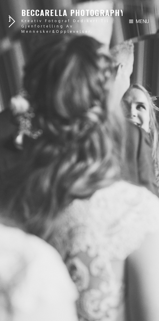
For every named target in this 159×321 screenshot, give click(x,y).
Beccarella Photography (73, 12)
